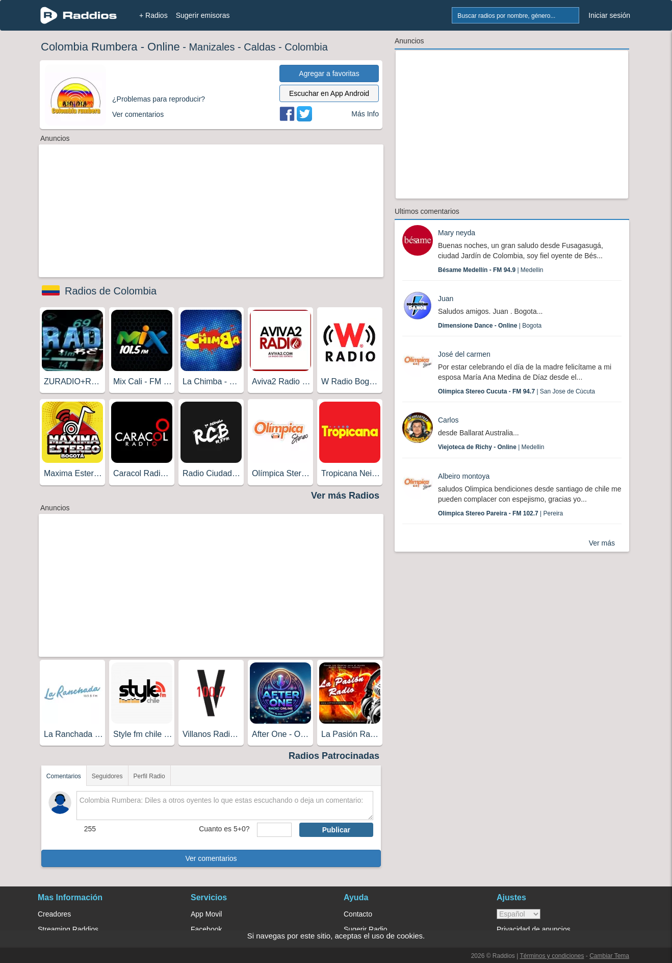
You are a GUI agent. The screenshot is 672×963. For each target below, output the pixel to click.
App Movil (206, 914)
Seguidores (107, 776)
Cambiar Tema (609, 955)
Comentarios (63, 776)
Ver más (602, 543)
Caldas (259, 47)
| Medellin (491, 270)
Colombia (306, 47)
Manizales (212, 47)
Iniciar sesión (609, 15)
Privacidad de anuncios (534, 929)
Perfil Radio (149, 776)
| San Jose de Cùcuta (516, 391)
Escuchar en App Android (329, 93)
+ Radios (153, 15)
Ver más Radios (345, 495)
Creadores (54, 914)
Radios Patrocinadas (334, 756)
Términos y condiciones (552, 955)
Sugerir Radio (365, 929)
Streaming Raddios (68, 929)
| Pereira (500, 513)
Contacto (358, 914)
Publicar (336, 830)
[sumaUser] (274, 830)
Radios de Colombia (111, 291)
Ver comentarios (211, 858)
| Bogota (489, 325)
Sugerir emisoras (203, 15)
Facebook (206, 929)
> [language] (518, 914)
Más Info (365, 114)
